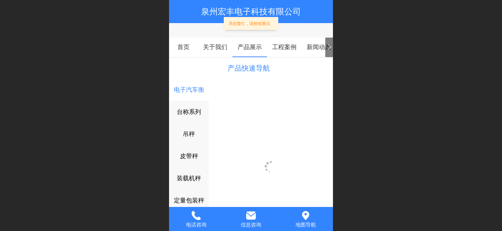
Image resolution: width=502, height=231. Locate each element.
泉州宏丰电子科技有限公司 (251, 11)
